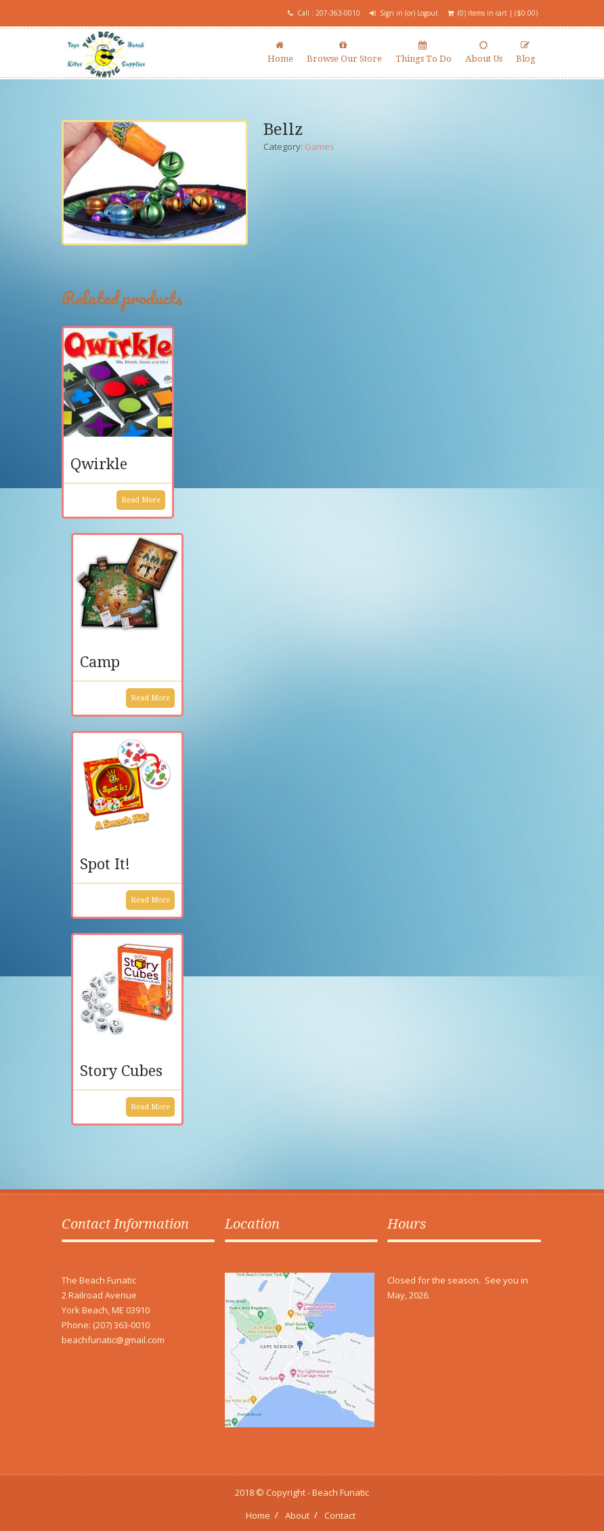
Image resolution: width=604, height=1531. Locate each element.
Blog (526, 52)
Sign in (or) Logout (409, 13)
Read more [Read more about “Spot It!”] (150, 900)
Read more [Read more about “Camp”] (150, 698)
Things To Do (423, 52)
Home (280, 52)
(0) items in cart (482, 13)
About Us (483, 52)
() (526, 13)
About (297, 1515)
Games (320, 146)
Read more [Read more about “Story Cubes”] (150, 1106)
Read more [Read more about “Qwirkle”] (140, 500)
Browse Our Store (344, 52)
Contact (339, 1515)
